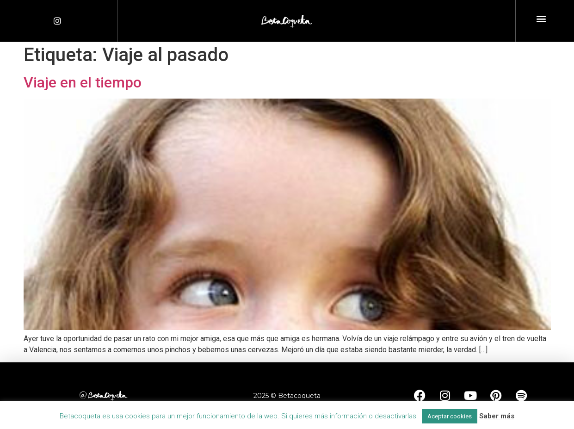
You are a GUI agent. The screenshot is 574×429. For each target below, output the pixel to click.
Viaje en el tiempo (83, 82)
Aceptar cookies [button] (449, 416)
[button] (541, 18)
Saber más (496, 416)
